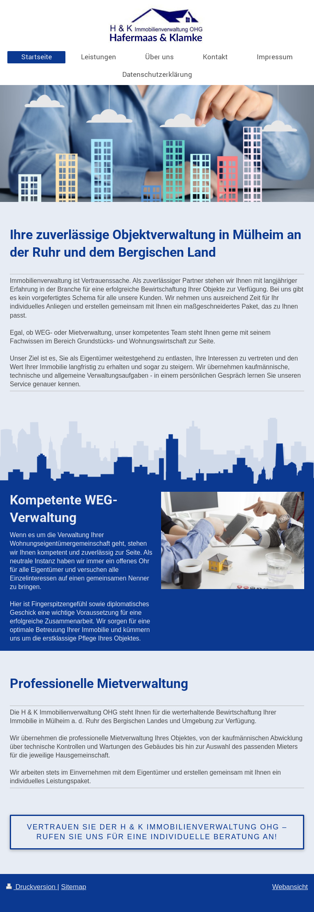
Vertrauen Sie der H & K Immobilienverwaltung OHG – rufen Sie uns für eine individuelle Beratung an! (157, 832)
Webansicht (290, 887)
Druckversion (31, 887)
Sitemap (73, 887)
